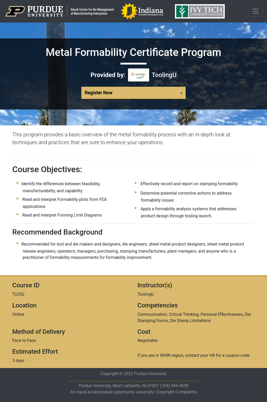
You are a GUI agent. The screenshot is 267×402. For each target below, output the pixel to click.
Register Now (133, 93)
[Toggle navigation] (255, 11)
